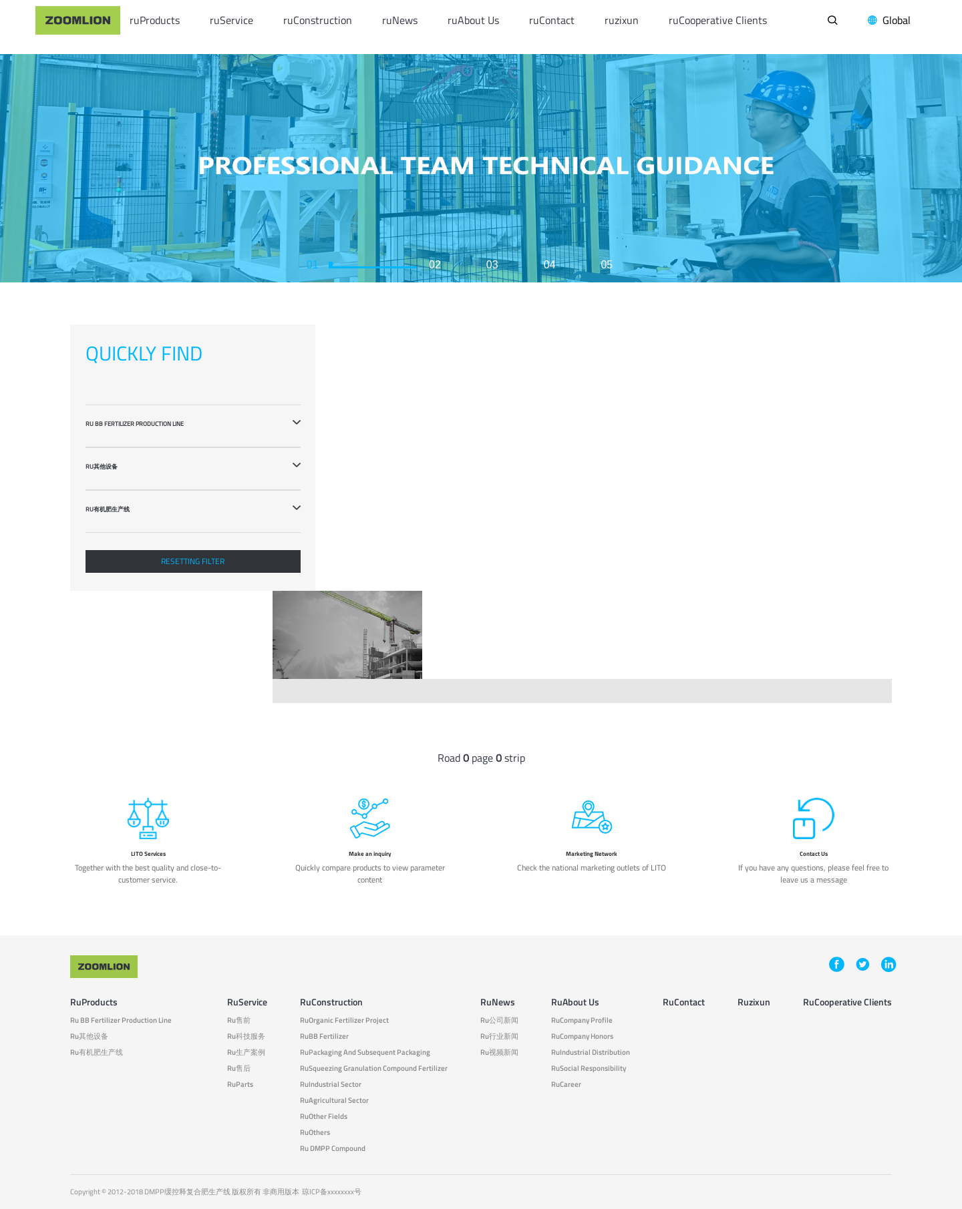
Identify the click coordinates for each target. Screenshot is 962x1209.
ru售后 (239, 1068)
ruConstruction (317, 20)
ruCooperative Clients (718, 20)
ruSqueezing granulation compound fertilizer (374, 1068)
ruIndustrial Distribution (590, 1052)
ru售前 (239, 1020)
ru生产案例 (246, 1052)
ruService (231, 20)
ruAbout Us (473, 20)
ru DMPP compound (332, 1148)
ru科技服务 (246, 1036)
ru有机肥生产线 (96, 1052)
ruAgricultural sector (334, 1100)
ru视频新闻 (499, 1052)
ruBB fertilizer (324, 1036)
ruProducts (155, 20)
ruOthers (315, 1132)
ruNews (400, 20)
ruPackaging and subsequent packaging (365, 1052)
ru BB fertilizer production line (121, 1020)
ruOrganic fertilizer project (344, 1020)
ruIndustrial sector (330, 1084)
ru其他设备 (89, 1036)
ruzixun (622, 20)
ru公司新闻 (499, 1020)
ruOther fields (323, 1116)
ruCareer (566, 1084)
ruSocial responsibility (588, 1068)
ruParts (240, 1084)
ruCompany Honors (582, 1036)
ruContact (552, 20)
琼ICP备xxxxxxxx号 (331, 1191)
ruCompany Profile (582, 1020)
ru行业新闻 (499, 1036)
